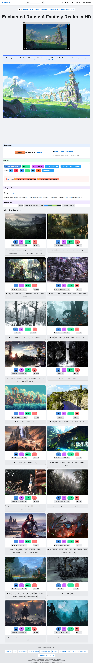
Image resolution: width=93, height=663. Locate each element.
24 (27, 629)
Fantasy (68, 250)
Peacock (18, 593)
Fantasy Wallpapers (41, 9)
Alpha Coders (5, 2)
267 (28, 242)
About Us (8, 651)
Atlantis (28, 421)
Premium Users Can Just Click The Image (46, 60)
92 (70, 413)
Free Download (12, 166)
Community (76, 2)
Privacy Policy (23, 651)
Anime (42, 293)
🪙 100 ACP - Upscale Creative (25, 179)
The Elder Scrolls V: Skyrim (26, 253)
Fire (66, 549)
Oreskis (39, 152)
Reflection (12, 378)
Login (83, 2)
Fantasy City (79, 250)
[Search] (42, 2)
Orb (25, 462)
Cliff (13, 593)
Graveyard (17, 337)
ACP (8, 179)
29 (70, 541)
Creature (44, 197)
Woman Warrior (16, 552)
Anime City (31, 381)
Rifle (24, 378)
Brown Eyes (13, 506)
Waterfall (19, 250)
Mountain (40, 250)
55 (27, 454)
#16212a (59, 205)
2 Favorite (37, 166)
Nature (41, 593)
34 (27, 413)
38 (27, 498)
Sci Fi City (81, 506)
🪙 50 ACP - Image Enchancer (48, 179)
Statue (20, 462)
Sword (25, 549)
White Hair (18, 293)
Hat (23, 293)
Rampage (54, 549)
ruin (16, 193)
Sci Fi (64, 293)
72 (70, 329)
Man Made (78, 421)
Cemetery (37, 337)
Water (60, 421)
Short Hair (29, 293)
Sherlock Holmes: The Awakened (67, 640)
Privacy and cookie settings (46, 655)
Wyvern (61, 549)
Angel (74, 378)
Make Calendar (52, 166)
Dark (32, 337)
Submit (67, 2)
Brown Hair (21, 506)
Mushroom (66, 337)
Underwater (64, 637)
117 (70, 370)
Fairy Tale (18, 197)
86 (27, 285)
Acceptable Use (45, 651)
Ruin (35, 250)
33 (70, 454)
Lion (32, 593)
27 (70, 498)
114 (70, 242)
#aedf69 (54, 205)
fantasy (12, 193)
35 (27, 585)
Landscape (32, 549)
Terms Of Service (34, 651)
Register (88, 2)
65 (70, 285)
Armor (20, 549)
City (73, 250)
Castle (30, 250)
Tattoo (38, 549)
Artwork (80, 197)
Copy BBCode (48, 170)
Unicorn (50, 197)
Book (28, 197)
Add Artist (19, 152)
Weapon (19, 378)
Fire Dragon (64, 552)
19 (70, 629)
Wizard (68, 197)
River (60, 337)
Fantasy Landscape (33, 552)
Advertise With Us (65, 651)
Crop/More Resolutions (70, 166)
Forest (13, 250)
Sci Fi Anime (82, 293)
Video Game (38, 253)
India (56, 421)
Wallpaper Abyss (28, 9)
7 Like (26, 166)
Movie (32, 197)
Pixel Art (22, 421)
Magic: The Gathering (59, 197)
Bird (28, 593)
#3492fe (46, 205)
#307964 (50, 205)
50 (27, 370)
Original (25, 296)
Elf (40, 197)
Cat (72, 462)
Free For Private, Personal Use (63, 151)
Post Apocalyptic (32, 378)
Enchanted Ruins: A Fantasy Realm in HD (62, 9)
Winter (23, 337)
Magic (36, 197)
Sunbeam (62, 462)
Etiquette (54, 651)
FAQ (15, 651)
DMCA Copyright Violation (79, 651)
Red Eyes (36, 293)
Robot (59, 293)
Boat (56, 337)
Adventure (74, 197)
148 (28, 329)
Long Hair (28, 506)
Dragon (12, 197)
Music (24, 197)
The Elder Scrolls (13, 253)
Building (27, 637)
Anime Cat (67, 465)
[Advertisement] (46, 131)
